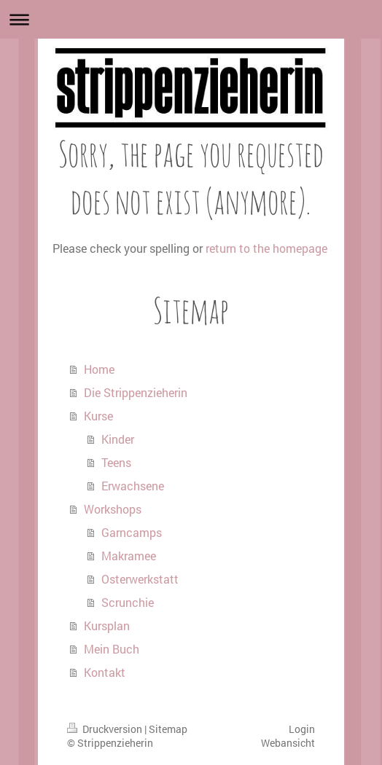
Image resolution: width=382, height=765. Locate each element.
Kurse (98, 415)
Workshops (112, 509)
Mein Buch (111, 648)
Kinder (117, 439)
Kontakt (104, 672)
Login (302, 729)
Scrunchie (127, 602)
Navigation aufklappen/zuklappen (191, 19)
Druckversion (105, 729)
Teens (116, 462)
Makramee (128, 555)
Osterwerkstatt (140, 578)
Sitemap (168, 729)
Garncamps (131, 532)
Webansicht (288, 743)
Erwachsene (132, 485)
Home (99, 369)
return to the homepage (266, 248)
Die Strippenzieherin (135, 392)
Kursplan (107, 625)
